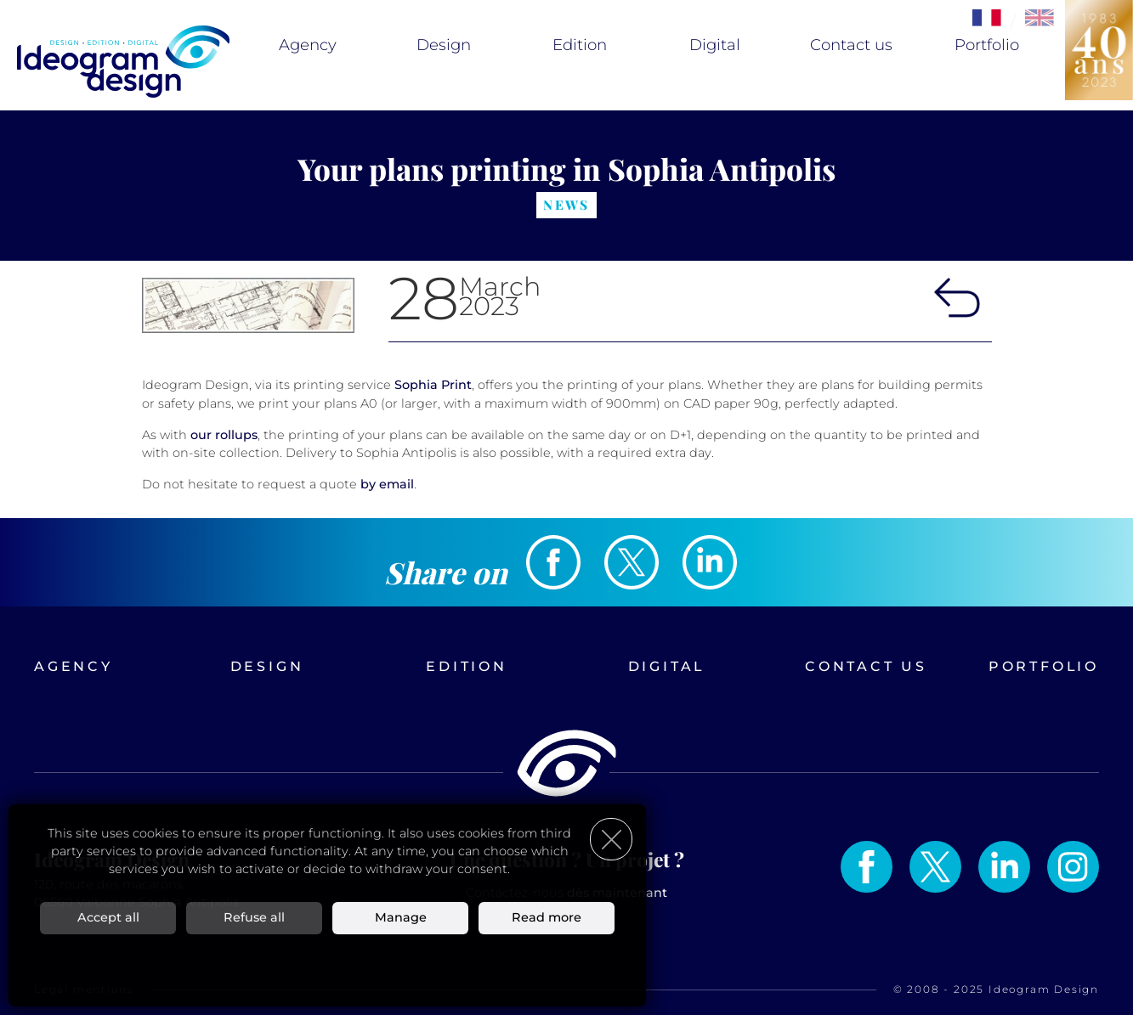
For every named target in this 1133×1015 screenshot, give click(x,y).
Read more (546, 917)
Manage (401, 917)
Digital (714, 45)
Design (443, 45)
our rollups (224, 435)
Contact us (851, 45)
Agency (308, 45)
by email (387, 484)
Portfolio (987, 45)
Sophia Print (433, 384)
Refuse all (254, 917)
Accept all (108, 917)
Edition (579, 45)
